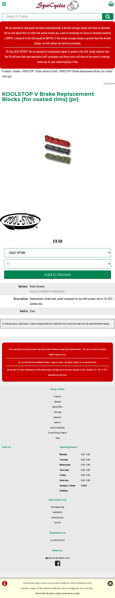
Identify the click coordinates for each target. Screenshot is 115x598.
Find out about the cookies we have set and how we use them (57, 593)
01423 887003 (59, 540)
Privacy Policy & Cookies (57, 432)
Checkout (57, 401)
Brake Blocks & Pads (47, 71)
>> (114, 83)
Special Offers (57, 406)
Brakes (17, 71)
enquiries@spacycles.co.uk (58, 557)
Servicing (57, 411)
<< (104, 83)
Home (58, 437)
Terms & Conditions (57, 427)
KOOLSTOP (28, 71)
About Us (57, 422)
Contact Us (58, 417)
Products (6, 71)
